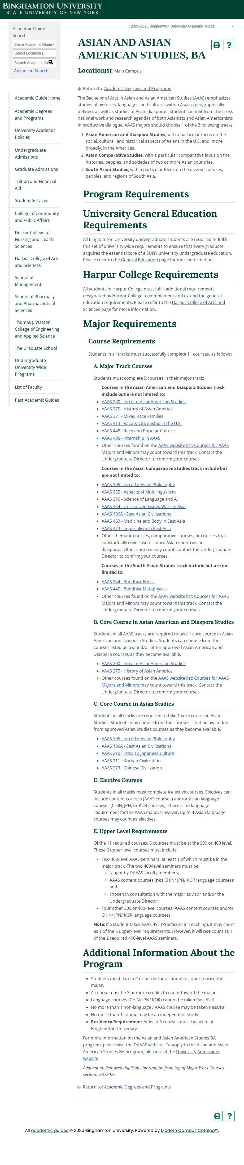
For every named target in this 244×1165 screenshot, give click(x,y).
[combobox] (182, 26)
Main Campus (128, 71)
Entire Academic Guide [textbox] (33, 44)
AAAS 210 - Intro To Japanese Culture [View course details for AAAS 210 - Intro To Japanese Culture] (138, 753)
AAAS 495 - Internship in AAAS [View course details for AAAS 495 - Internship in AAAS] (131, 438)
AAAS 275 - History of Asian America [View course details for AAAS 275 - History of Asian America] (137, 409)
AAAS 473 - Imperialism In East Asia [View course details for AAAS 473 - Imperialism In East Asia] (136, 528)
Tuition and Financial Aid (35, 184)
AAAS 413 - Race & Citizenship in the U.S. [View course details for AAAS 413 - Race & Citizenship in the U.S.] (142, 423)
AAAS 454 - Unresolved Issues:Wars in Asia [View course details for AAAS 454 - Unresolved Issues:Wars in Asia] (144, 506)
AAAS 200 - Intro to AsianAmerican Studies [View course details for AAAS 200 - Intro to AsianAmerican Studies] (144, 402)
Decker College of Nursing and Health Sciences (34, 239)
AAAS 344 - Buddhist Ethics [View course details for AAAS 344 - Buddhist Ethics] (128, 582)
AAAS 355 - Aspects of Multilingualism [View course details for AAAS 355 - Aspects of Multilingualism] (139, 492)
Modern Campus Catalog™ (189, 1130)
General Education (139, 260)
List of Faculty (28, 387)
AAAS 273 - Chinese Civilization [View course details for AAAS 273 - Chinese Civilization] (132, 768)
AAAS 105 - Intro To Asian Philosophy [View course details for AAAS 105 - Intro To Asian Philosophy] (138, 484)
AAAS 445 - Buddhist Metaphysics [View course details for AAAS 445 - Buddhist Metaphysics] (135, 589)
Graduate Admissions (36, 169)
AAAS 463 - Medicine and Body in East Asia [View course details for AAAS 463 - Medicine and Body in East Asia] (143, 521)
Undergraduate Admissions (30, 153)
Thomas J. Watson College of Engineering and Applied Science (37, 329)
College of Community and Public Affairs (37, 217)
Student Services (31, 200)
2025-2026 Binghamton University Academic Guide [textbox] (173, 26)
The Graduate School (36, 348)
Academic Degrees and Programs (33, 114)
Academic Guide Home (37, 98)
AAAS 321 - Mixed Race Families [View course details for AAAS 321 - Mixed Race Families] (132, 416)
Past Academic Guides (37, 400)
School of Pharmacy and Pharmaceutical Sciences (35, 303)
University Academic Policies (35, 133)
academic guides (49, 1130)
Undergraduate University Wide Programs (30, 367)
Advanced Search (30, 71)
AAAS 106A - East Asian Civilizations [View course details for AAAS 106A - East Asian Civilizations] (136, 514)
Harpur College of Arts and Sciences (37, 262)
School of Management (28, 281)
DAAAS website (149, 1045)
